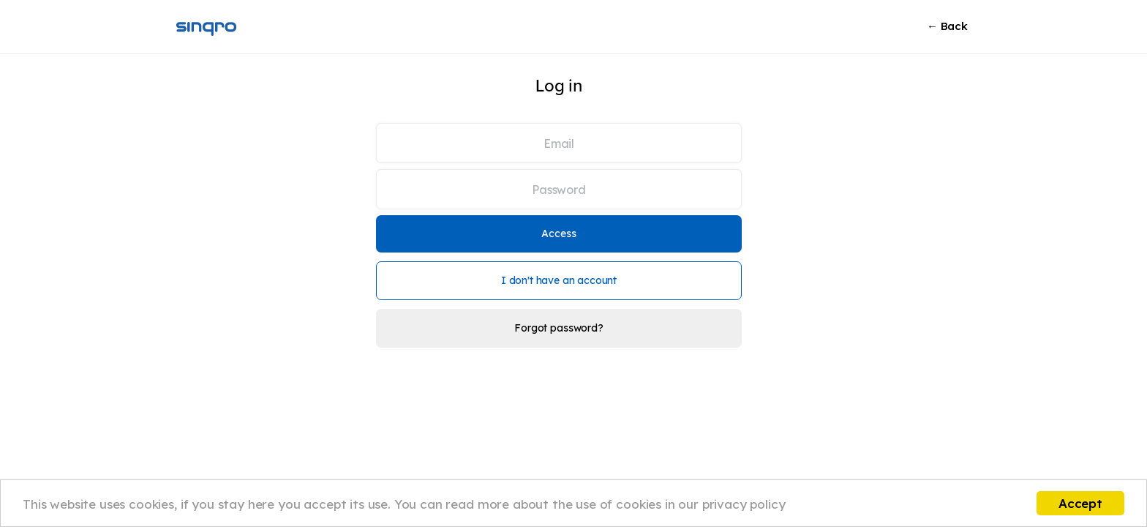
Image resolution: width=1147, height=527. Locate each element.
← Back (947, 26)
